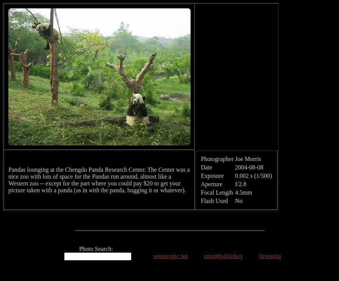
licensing (270, 256)
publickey (231, 256)
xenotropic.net (170, 256)
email (211, 256)
